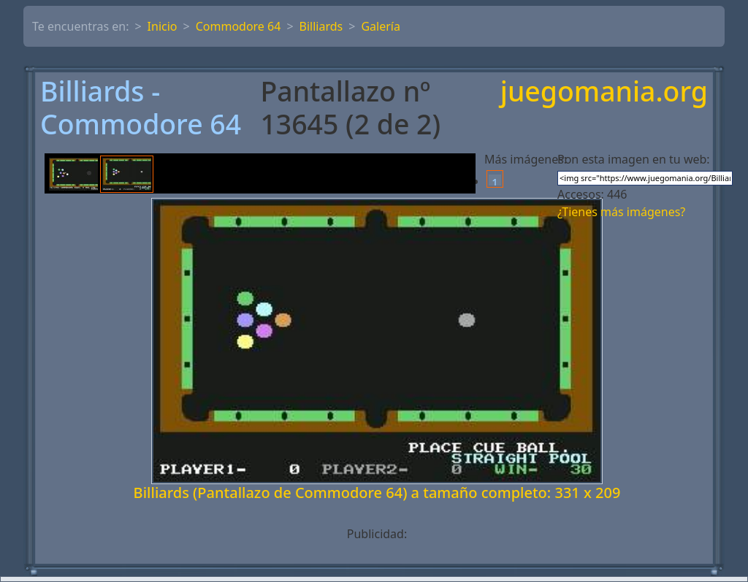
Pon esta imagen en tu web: (633, 159)
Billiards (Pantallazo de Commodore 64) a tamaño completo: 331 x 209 (377, 492)
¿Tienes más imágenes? (621, 212)
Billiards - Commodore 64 (140, 108)
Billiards (321, 26)
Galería (380, 26)
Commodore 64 (238, 26)
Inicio (163, 26)
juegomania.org (604, 92)
